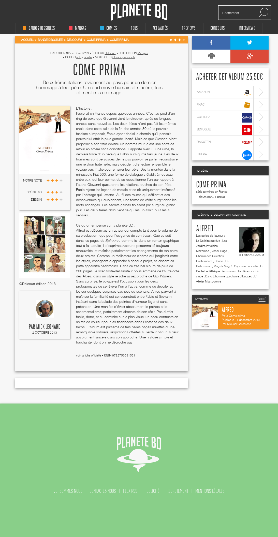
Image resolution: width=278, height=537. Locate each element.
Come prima (211, 185)
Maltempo (202, 251)
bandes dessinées (39, 28)
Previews (189, 28)
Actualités (160, 28)
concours (217, 28)
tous (134, 28)
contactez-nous (103, 491)
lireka (224, 155)
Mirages (143, 53)
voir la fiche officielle (89, 355)
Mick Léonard (48, 327)
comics (108, 28)
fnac (224, 105)
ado (78, 57)
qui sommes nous (67, 491)
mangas (77, 28)
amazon (224, 93)
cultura (224, 118)
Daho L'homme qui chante (222, 276)
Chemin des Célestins (210, 256)
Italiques (246, 276)
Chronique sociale (123, 57)
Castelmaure (204, 261)
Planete (139, 12)
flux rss (130, 491)
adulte (88, 57)
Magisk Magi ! (223, 266)
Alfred (204, 229)
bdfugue (224, 130)
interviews (247, 28)
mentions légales (210, 491)
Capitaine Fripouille (246, 266)
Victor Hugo (219, 251)
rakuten (224, 142)
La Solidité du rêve (208, 241)
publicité (151, 491)
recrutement (177, 491)
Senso (219, 261)
